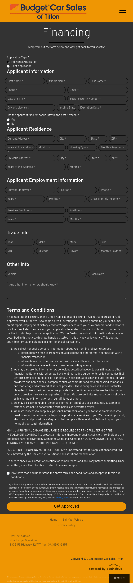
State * (95, 139)
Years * (11, 199)
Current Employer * (19, 190)
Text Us (119, 578)
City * (62, 139)
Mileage (43, 251)
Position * (65, 190)
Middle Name (57, 81)
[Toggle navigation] (123, 11)
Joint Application (21, 66)
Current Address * (18, 139)
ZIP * (114, 139)
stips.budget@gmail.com (24, 540)
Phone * (12, 90)
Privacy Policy (62, 497)
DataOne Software (62, 577)
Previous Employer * (20, 210)
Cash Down (97, 274)
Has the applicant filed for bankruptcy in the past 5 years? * (43, 115)
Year (10, 242)
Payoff (74, 251)
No (12, 124)
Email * (74, 90)
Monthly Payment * (113, 147)
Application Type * (18, 57)
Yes (13, 120)
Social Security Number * (85, 99)
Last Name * (98, 81)
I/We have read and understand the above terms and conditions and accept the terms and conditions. (66, 475)
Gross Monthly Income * (105, 199)
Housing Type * (79, 147)
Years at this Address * (20, 150)
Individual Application (24, 62)
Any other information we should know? (33, 285)
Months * (44, 147)
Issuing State (67, 108)
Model (73, 242)
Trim (103, 242)
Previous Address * (19, 158)
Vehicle (11, 274)
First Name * (15, 81)
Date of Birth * (16, 99)
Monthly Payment (111, 251)
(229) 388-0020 (20, 536)
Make (42, 242)
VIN (9, 251)
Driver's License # (18, 108)
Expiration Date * (90, 108)
